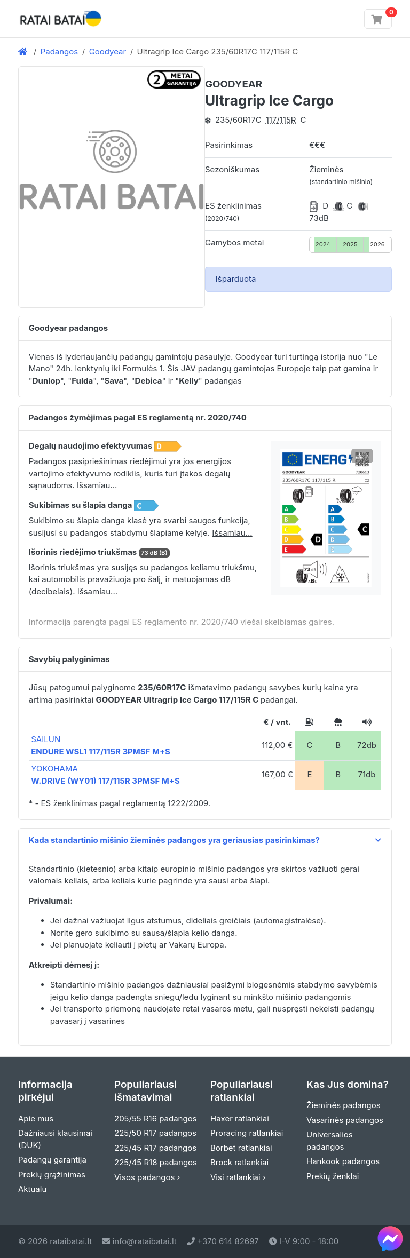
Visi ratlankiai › (238, 1177)
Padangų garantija (52, 1160)
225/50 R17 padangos (155, 1133)
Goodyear (108, 51)
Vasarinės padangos (344, 1120)
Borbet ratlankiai (241, 1148)
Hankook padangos (343, 1161)
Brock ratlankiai (239, 1162)
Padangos (59, 51)
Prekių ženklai (332, 1176)
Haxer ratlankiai (239, 1118)
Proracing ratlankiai (246, 1133)
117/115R (281, 120)
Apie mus (35, 1118)
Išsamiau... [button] (97, 485)
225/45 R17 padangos (155, 1148)
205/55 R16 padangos (155, 1118)
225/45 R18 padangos (155, 1162)
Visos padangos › (147, 1177)
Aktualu (32, 1189)
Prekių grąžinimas (51, 1174)
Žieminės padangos (343, 1105)
